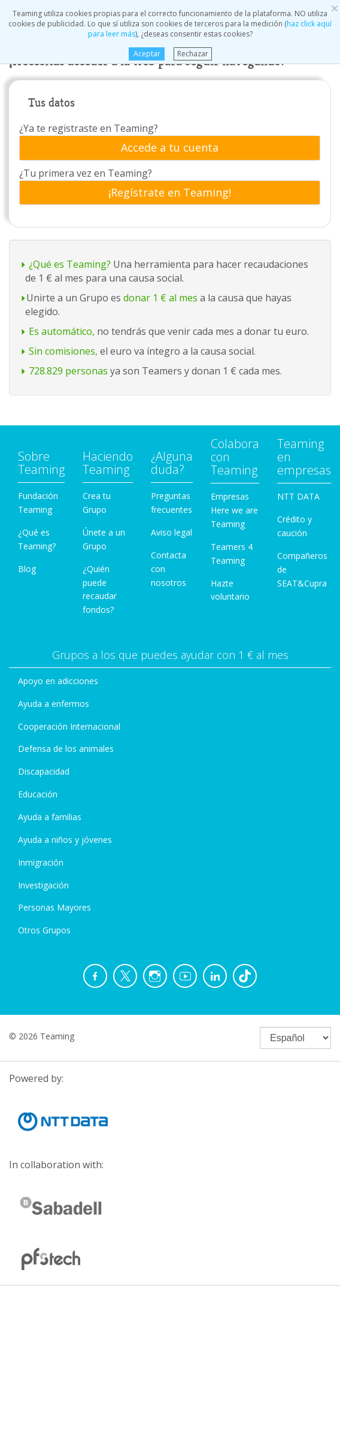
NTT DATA (298, 496)
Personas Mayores (54, 907)
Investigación (43, 885)
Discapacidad (43, 771)
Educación (37, 794)
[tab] (170, 148)
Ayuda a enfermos (53, 703)
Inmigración (40, 862)
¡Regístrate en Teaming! (169, 193)
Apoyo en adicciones (58, 681)
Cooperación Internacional (69, 726)
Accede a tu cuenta (169, 148)
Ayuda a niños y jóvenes (65, 839)
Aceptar (146, 54)
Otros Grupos (44, 930)
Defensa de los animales (66, 748)
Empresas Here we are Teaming (234, 510)
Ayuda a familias (49, 817)
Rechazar (192, 54)
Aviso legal (171, 532)
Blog (27, 569)
